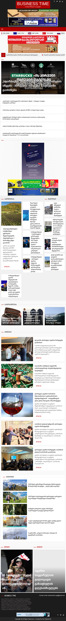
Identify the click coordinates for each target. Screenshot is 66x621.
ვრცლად (7, 266)
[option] (33, 77)
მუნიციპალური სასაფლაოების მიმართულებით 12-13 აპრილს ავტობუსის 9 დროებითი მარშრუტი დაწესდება (48, 226)
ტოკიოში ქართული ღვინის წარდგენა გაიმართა (17, 349)
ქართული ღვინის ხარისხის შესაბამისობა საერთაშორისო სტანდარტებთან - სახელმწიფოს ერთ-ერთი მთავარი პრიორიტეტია (17, 405)
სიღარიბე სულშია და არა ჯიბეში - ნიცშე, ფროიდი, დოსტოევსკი (10, 320)
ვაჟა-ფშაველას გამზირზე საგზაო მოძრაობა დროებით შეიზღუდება (49, 209)
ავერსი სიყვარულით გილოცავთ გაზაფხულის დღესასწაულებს (46, 579)
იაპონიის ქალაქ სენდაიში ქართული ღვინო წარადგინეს (17, 433)
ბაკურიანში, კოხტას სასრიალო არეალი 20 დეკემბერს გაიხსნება (15, 533)
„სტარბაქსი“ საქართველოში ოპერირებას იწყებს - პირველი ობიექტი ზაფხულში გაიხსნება (32, 86)
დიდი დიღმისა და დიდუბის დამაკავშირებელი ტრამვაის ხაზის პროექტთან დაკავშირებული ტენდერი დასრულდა (47, 262)
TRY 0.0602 (49, 33)
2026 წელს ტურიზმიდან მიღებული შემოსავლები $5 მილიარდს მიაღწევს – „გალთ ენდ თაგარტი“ (15, 485)
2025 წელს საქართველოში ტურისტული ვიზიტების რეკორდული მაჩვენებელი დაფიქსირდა (15, 497)
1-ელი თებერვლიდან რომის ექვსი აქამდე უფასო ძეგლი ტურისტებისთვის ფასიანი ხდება (15, 521)
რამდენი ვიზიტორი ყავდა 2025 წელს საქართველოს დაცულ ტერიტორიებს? (15, 509)
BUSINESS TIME (33, 3)
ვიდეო (39, 547)
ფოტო (7, 547)
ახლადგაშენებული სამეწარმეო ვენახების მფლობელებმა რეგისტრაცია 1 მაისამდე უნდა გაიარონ (11, 214)
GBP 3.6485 (35, 33)
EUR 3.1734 (20, 33)
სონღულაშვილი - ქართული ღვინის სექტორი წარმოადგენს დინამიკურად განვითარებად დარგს (26, 264)
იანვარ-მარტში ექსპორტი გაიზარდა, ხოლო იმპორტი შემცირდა (22, 126)
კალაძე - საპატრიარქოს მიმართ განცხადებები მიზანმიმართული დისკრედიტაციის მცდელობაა (48, 244)
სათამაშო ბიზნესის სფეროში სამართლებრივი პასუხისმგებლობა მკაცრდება (17, 376)
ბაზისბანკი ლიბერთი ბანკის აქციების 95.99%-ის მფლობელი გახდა (23, 110)
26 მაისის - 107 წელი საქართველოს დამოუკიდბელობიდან (17, 571)
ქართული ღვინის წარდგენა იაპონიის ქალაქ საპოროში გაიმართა (17, 459)
